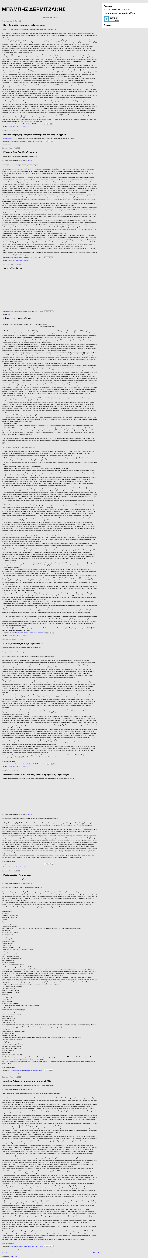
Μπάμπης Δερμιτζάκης (33, 9)
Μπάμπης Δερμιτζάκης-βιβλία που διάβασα (18, 126)
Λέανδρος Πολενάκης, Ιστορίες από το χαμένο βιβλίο (27, 1081)
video (9, 314)
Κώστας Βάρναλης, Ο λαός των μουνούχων (23, 644)
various (9, 144)
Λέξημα (30, 160)
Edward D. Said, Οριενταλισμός (17, 318)
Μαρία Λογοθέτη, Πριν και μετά (17, 875)
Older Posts (96, 1253)
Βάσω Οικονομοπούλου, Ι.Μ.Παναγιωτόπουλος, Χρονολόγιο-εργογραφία (36, 775)
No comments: (40, 123)
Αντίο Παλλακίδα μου (12, 268)
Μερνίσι (38, 628)
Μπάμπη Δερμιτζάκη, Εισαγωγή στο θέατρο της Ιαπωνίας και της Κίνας (35, 135)
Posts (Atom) (13, 1256)
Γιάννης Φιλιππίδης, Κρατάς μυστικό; (20, 152)
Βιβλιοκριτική (7, 138)
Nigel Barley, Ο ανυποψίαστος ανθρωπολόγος (24, 25)
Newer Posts (6, 1253)
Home (51, 1253)
